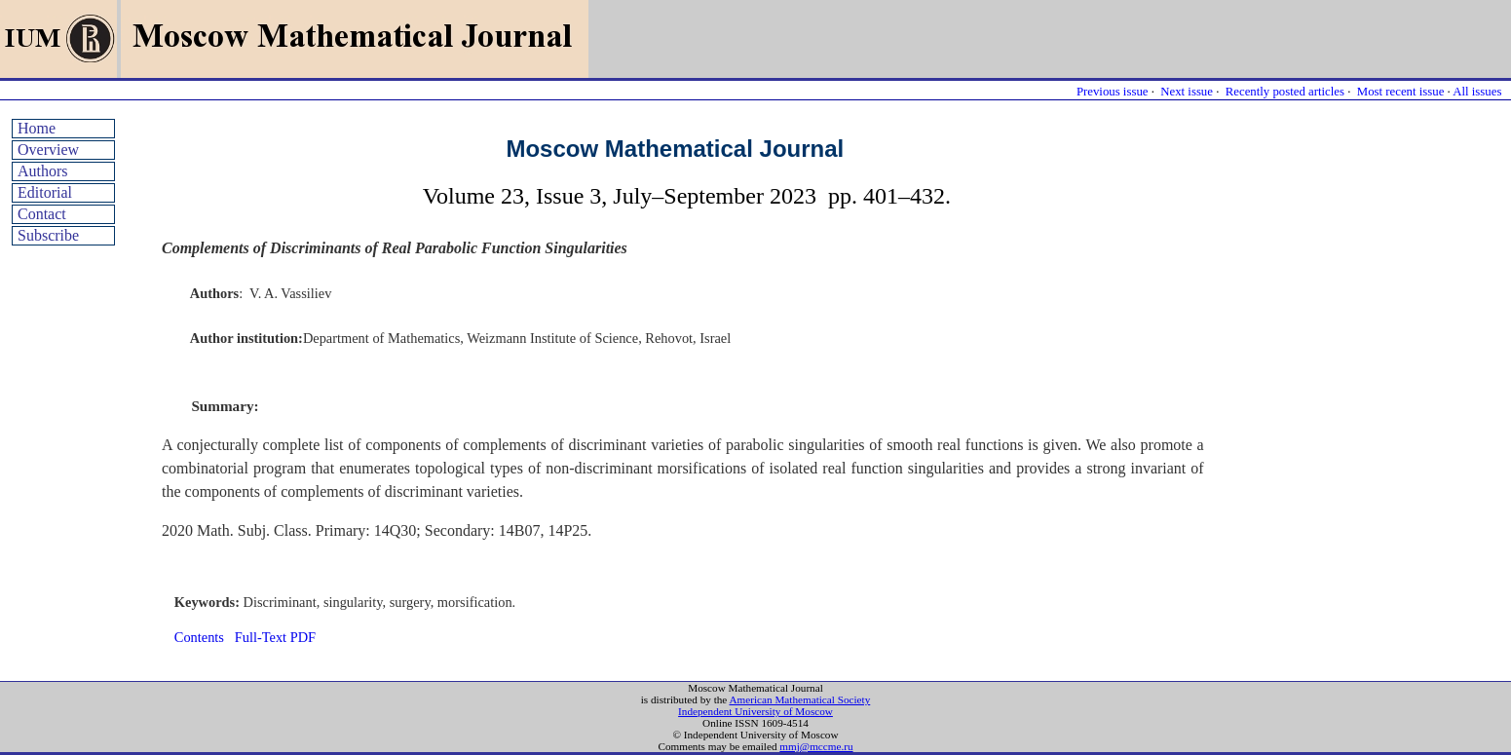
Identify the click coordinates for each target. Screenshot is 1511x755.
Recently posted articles (1285, 91)
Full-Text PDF (275, 637)
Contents (199, 637)
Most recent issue (1401, 91)
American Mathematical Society (799, 699)
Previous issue (1113, 91)
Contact (42, 214)
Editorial (45, 192)
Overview (48, 149)
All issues (1477, 91)
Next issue (1186, 91)
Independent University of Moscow (755, 711)
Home (37, 128)
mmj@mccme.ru (815, 746)
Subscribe (48, 235)
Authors (43, 171)
